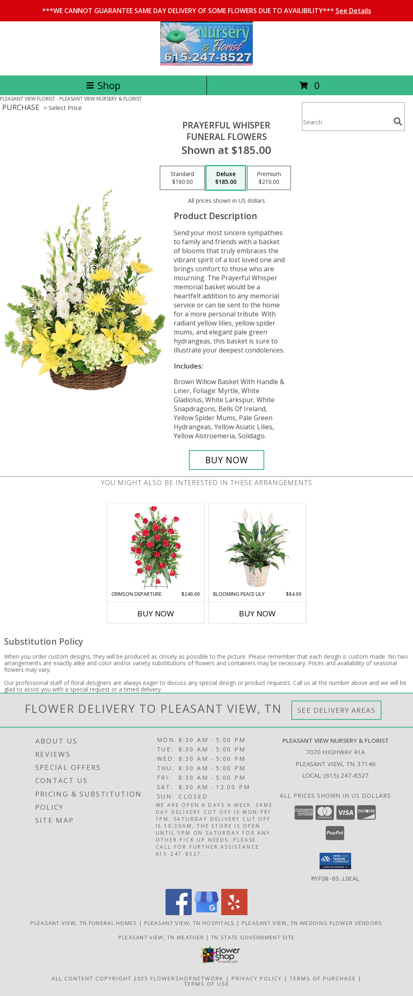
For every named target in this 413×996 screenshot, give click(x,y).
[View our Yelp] (234, 912)
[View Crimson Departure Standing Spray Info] (156, 547)
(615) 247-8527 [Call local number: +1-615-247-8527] (346, 775)
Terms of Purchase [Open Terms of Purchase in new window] (323, 978)
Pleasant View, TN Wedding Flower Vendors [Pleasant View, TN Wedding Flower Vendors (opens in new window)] (312, 922)
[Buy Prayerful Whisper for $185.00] (226, 460)
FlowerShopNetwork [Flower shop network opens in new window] (187, 978)
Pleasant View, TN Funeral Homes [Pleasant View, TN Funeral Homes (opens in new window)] (83, 922)
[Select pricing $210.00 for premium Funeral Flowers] (268, 178)
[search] (397, 121)
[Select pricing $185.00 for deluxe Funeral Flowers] (225, 178)
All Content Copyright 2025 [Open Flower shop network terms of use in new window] (100, 978)
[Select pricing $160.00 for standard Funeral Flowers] (182, 178)
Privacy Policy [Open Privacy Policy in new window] (256, 978)
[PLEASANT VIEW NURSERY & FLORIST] (206, 63)
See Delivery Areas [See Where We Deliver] (336, 710)
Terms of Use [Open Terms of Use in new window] (206, 983)
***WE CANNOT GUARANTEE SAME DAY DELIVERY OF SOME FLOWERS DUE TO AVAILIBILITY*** (206, 10)
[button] (335, 861)
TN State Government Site (253, 937)
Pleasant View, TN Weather (161, 937)
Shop (103, 85)
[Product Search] (346, 122)
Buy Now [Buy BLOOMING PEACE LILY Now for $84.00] (257, 613)
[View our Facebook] (179, 912)
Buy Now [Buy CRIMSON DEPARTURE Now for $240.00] (155, 613)
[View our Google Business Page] (206, 912)
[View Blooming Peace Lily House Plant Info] (257, 547)
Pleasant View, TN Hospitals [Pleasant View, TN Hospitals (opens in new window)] (189, 922)
